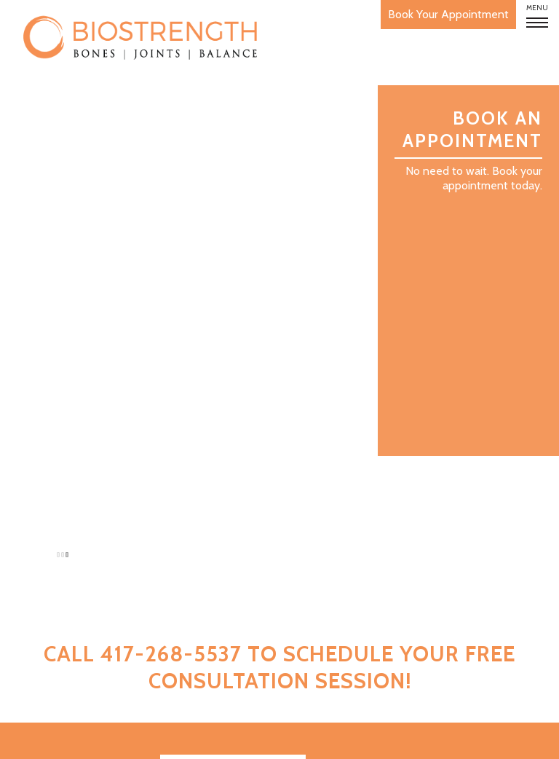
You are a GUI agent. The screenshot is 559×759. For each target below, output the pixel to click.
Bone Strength (91, 585)
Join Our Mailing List (233, 601)
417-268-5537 (470, 649)
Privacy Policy (491, 739)
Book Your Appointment (412, 14)
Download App (233, 571)
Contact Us (102, 653)
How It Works (96, 563)
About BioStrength (77, 540)
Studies (114, 630)
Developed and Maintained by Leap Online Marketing (296, 739)
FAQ (126, 608)
